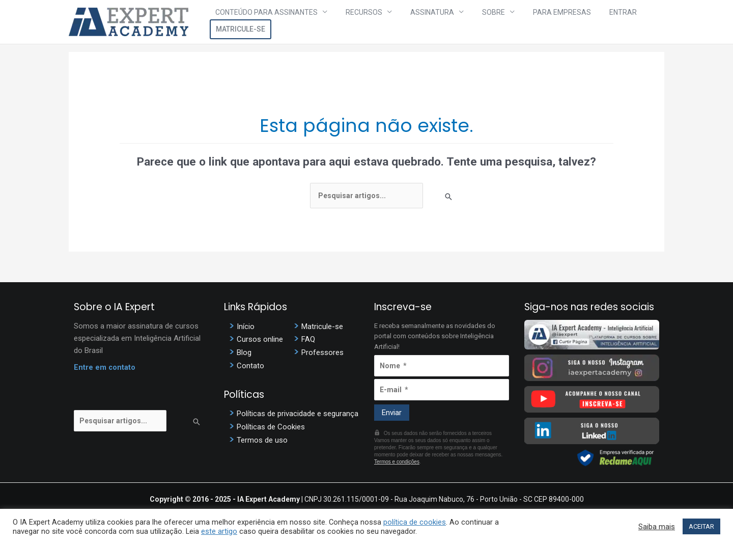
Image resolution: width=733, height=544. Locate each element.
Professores (322, 352)
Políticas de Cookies (271, 424)
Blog (244, 352)
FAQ (308, 339)
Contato (250, 364)
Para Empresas (530, 22)
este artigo (219, 531)
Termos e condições (396, 462)
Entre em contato (105, 367)
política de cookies (414, 522)
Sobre (472, 22)
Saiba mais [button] (656, 526)
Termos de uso (262, 437)
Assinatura (421, 22)
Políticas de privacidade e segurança (297, 412)
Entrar (581, 22)
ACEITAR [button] (701, 526)
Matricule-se (633, 22)
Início (246, 326)
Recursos (363, 22)
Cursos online (260, 339)
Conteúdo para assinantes (275, 22)
